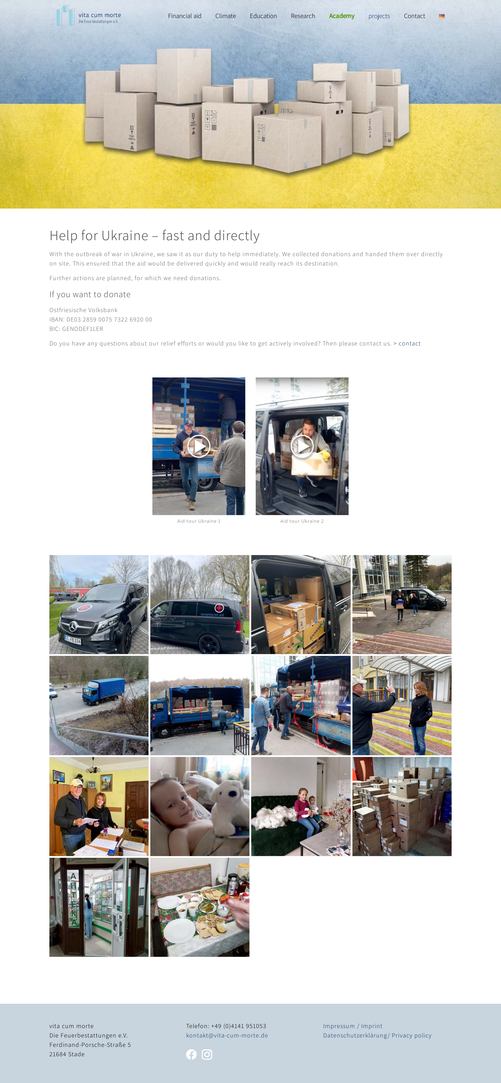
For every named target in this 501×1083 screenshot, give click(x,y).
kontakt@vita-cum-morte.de (227, 1035)
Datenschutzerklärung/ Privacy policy (377, 1035)
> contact (407, 343)
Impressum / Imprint (353, 1026)
